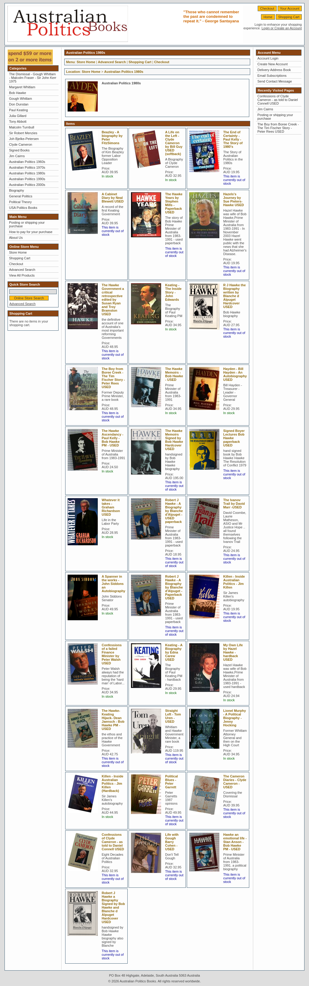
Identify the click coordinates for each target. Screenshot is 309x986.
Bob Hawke (17, 93)
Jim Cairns (17, 156)
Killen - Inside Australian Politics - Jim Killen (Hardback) (112, 783)
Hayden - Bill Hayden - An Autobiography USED (235, 374)
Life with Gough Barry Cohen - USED (172, 842)
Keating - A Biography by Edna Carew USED (173, 652)
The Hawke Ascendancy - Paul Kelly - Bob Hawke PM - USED (112, 438)
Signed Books (19, 150)
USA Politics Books (23, 207)
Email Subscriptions (272, 75)
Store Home (18, 252)
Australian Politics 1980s (27, 173)
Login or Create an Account (282, 28)
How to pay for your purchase (31, 232)
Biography (16, 190)
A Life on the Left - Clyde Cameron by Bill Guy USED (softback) (173, 143)
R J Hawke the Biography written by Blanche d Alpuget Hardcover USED (234, 296)
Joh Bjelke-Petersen (24, 139)
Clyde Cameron (20, 144)
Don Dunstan (18, 104)
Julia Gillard (17, 116)
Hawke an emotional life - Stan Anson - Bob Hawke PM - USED (235, 842)
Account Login (268, 58)
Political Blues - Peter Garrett (171, 781)
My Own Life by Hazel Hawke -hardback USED (233, 652)
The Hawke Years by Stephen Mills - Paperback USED (173, 203)
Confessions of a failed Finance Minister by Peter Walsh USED (112, 654)
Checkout (267, 8)
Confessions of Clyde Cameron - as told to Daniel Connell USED (113, 842)
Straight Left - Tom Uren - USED (173, 716)
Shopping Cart (288, 17)
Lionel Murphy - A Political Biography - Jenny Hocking (234, 718)
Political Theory (20, 202)
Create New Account (272, 64)
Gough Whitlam (20, 98)
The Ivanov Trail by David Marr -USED (234, 503)
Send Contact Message (274, 81)
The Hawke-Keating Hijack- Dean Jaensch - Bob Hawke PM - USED (113, 720)
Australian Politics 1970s (27, 167)
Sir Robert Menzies (23, 133)
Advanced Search (22, 269)
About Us (16, 237)
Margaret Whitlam (22, 87)
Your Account (289, 8)
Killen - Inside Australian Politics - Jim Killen (234, 582)
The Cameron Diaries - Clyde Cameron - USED (234, 781)
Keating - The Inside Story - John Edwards (173, 292)
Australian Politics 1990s (27, 179)
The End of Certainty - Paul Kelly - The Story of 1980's (233, 139)
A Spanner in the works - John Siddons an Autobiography (113, 584)
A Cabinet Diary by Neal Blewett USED (113, 197)
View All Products (22, 275)
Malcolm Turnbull (21, 127)
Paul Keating (18, 110)
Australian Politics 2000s (27, 184)
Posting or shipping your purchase (27, 224)
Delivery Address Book (274, 70)
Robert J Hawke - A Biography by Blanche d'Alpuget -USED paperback (174, 511)
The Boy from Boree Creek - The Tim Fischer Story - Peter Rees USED (113, 378)
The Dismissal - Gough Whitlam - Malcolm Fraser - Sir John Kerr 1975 (32, 77)
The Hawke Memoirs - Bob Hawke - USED (174, 374)
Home (267, 17)
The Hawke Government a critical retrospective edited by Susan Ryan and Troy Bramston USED (113, 299)
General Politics (20, 196)
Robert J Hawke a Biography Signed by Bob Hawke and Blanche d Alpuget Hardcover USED (113, 907)
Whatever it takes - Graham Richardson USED (111, 507)
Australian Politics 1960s (27, 162)
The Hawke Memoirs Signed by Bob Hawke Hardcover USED (174, 440)
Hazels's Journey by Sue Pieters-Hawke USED (233, 199)
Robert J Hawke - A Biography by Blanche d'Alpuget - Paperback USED (174, 587)
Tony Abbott (18, 121)
